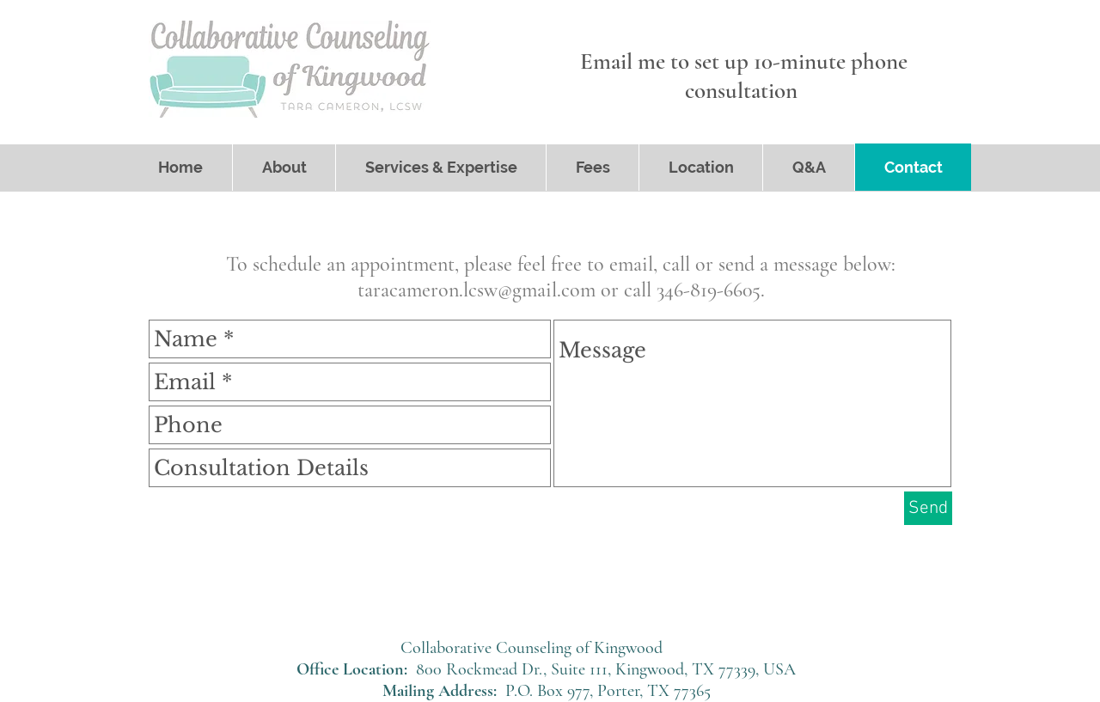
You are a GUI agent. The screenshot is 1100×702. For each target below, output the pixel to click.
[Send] (928, 508)
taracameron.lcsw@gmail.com (477, 290)
